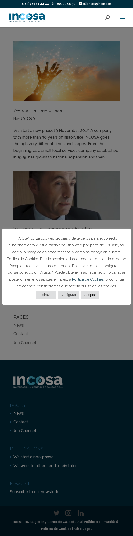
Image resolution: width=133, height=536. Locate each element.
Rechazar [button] (45, 295)
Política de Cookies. (88, 279)
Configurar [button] (68, 295)
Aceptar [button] (90, 295)
